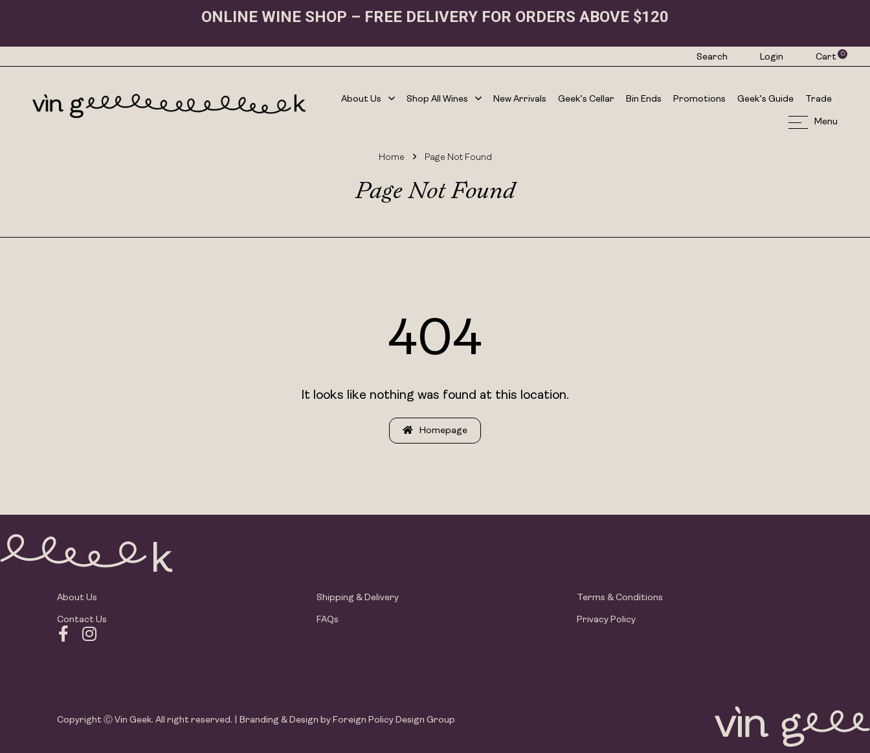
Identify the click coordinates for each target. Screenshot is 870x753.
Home (392, 158)
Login (771, 57)
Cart (827, 57)
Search (712, 57)
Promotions (699, 99)
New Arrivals (519, 99)
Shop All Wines (444, 100)
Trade (818, 99)
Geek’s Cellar (586, 99)
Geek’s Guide (765, 99)
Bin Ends (644, 99)
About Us (368, 100)
